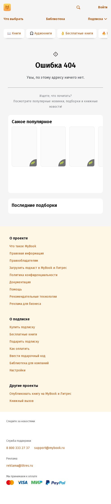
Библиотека (55, 19)
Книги (16, 33)
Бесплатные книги (79, 33)
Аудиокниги (43, 33)
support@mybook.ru (49, 448)
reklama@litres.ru (19, 466)
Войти (102, 7)
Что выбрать (13, 19)
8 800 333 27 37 (18, 448)
